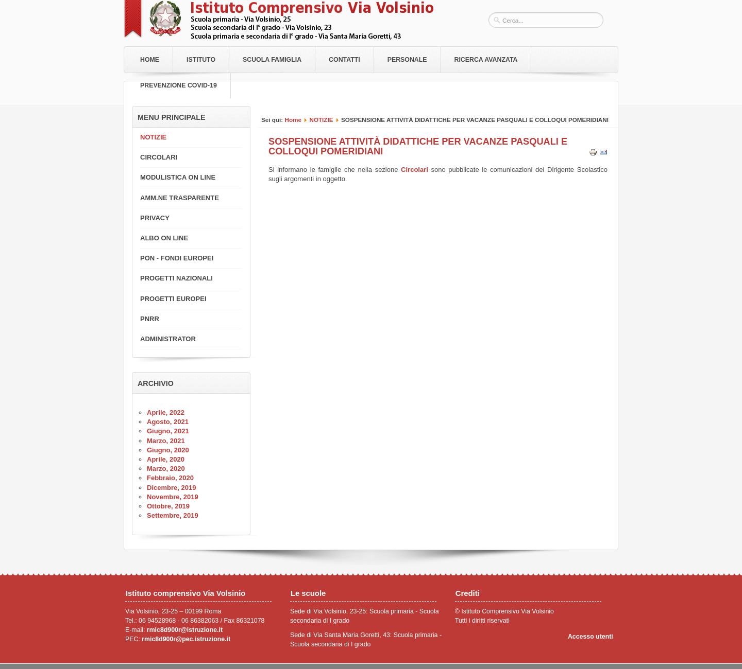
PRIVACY (155, 218)
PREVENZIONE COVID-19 (178, 85)
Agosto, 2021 (168, 422)
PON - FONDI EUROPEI (176, 258)
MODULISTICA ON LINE (177, 177)
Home (149, 59)
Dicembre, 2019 (171, 487)
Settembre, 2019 (172, 515)
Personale (407, 59)
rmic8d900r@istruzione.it (185, 629)
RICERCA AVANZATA (486, 59)
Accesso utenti (590, 636)
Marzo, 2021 (166, 441)
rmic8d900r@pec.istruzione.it (186, 639)
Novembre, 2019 (172, 497)
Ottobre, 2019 (168, 506)
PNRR (149, 319)
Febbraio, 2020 (170, 478)
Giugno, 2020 (168, 450)
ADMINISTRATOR (168, 339)
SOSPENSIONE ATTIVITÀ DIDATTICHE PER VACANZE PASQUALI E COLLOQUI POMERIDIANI (417, 146)
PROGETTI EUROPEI (173, 299)
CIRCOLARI (158, 157)
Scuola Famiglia (272, 59)
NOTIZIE (321, 119)
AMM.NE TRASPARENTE (179, 198)
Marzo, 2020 (166, 468)
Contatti (344, 59)
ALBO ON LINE (164, 238)
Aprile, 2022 (165, 412)
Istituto (201, 59)
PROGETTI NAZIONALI (176, 278)
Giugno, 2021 (168, 431)
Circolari (416, 169)
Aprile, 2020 (165, 459)
